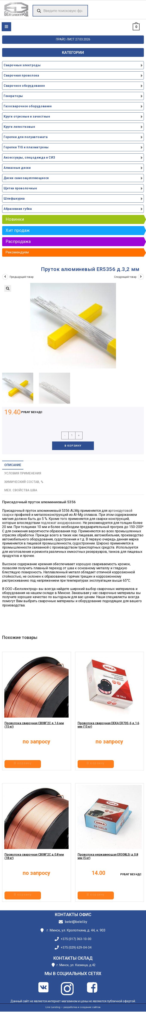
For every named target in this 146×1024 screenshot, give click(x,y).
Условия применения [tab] (22, 473)
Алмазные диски (17, 167)
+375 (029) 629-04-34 (76, 947)
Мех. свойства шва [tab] (20, 490)
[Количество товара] (71, 435)
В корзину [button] (36, 765)
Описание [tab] (12, 465)
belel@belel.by (76, 922)
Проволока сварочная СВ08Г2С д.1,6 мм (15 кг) (34, 730)
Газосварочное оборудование (28, 106)
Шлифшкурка (14, 198)
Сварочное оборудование (24, 85)
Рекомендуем (17, 252)
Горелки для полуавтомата (26, 137)
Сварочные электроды (22, 65)
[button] (7, 288)
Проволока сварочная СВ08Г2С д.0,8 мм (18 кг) (34, 861)
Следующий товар (125, 276)
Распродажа (18, 241)
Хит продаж (18, 230)
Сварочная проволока (21, 75)
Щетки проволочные (20, 188)
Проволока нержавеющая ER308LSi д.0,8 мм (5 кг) (108, 861)
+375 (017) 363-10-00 (76, 939)
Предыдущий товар (21, 276)
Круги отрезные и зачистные (27, 116)
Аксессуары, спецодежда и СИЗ (29, 157)
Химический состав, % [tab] (23, 482)
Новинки (15, 219)
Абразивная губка (18, 208)
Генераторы (13, 96)
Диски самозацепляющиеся (26, 178)
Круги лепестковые (19, 126)
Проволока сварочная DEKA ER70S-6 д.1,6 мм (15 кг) (108, 730)
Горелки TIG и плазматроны (26, 147)
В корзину (73, 445)
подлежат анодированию (61, 523)
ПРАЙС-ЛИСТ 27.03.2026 (73, 39)
